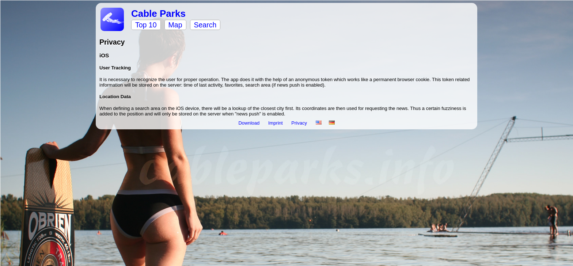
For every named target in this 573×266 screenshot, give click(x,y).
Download (249, 123)
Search (205, 25)
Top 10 (146, 25)
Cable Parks (158, 13)
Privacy (299, 123)
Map (175, 25)
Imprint (276, 123)
